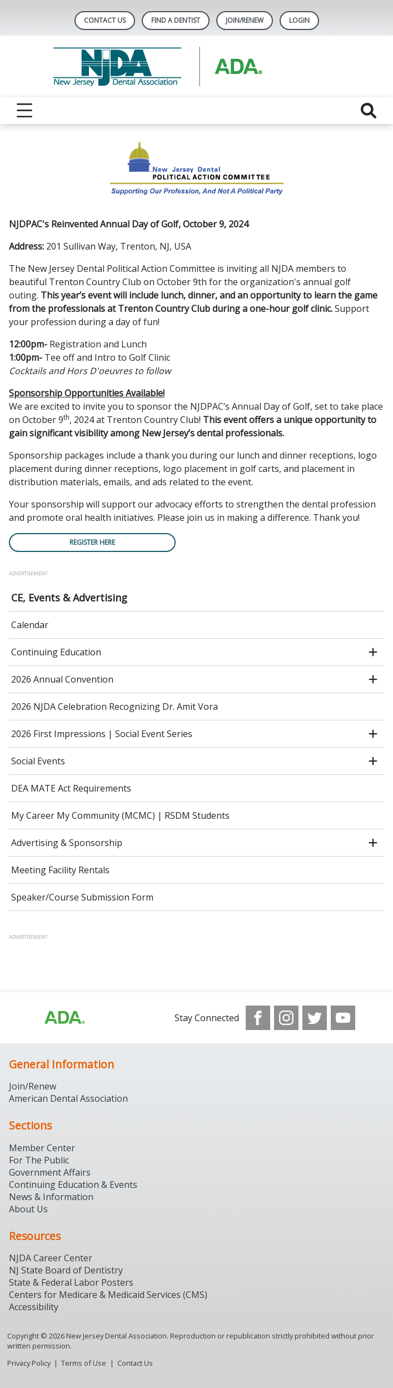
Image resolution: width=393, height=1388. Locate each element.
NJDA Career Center (50, 1258)
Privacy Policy (29, 1363)
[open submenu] (373, 652)
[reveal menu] (24, 110)
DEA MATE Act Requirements (71, 788)
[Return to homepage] (196, 66)
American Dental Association (68, 1098)
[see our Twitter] (314, 1018)
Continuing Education (56, 652)
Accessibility (33, 1307)
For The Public (39, 1160)
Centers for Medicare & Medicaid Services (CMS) (108, 1294)
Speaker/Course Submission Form (82, 897)
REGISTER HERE (92, 542)
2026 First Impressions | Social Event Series (101, 734)
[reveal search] (368, 110)
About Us (28, 1209)
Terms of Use (83, 1363)
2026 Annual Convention (62, 679)
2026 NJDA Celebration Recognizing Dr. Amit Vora (114, 706)
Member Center (42, 1148)
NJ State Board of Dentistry (66, 1270)
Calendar (29, 625)
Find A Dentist (175, 20)
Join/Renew (244, 20)
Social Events (38, 761)
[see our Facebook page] (258, 1018)
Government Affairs (50, 1172)
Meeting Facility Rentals (60, 870)
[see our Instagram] (286, 1018)
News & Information (51, 1197)
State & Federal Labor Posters (71, 1282)
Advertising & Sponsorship (66, 843)
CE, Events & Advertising (69, 597)
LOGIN (299, 20)
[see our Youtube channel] (343, 1018)
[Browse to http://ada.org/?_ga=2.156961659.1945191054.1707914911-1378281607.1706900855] (64, 1017)
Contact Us (105, 20)
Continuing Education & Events (73, 1184)
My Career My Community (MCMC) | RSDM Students (120, 815)
